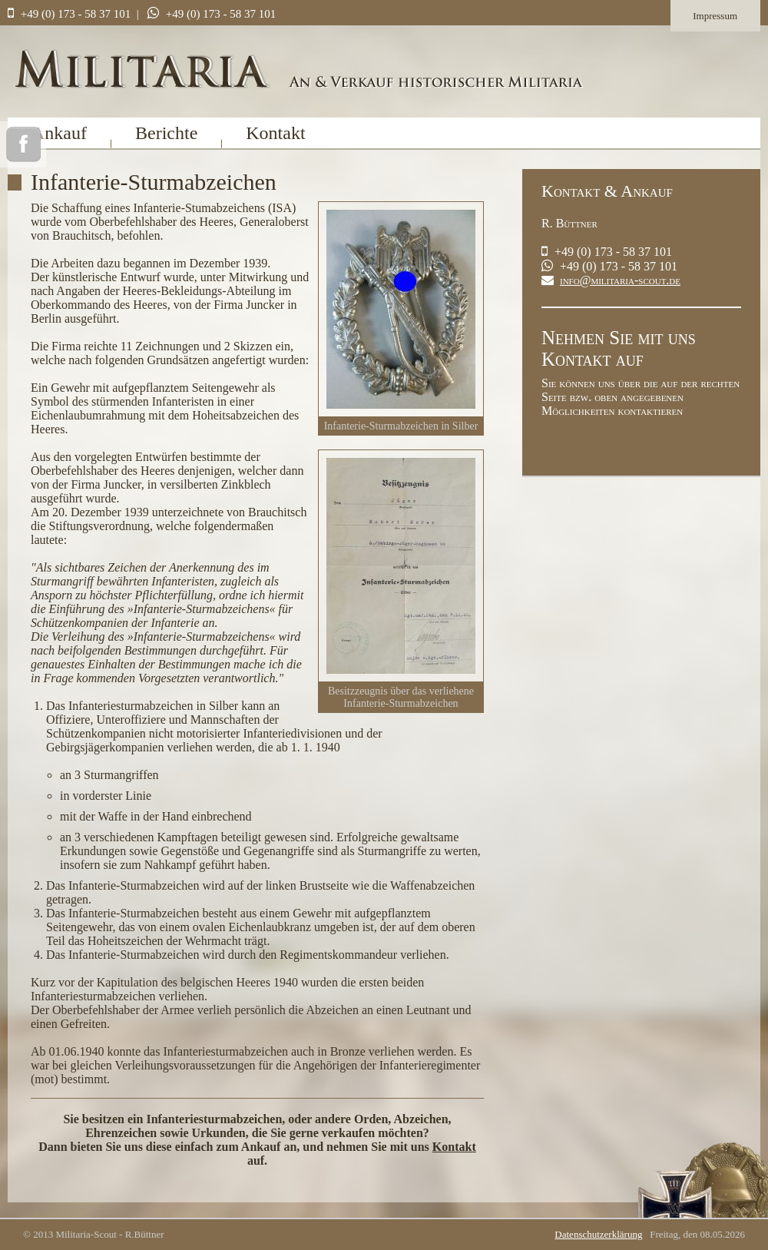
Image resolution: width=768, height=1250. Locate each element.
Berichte (166, 133)
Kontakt (275, 133)
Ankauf (59, 133)
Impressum (715, 16)
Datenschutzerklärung (598, 1234)
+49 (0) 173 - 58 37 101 (76, 14)
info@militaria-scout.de (620, 280)
